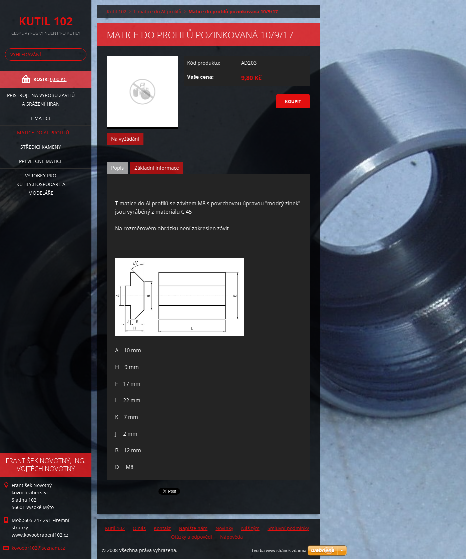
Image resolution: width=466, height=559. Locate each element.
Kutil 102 (116, 11)
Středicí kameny (40, 147)
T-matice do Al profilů (41, 132)
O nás (139, 528)
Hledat (80, 54)
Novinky (224, 528)
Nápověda (231, 537)
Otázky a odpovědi (191, 537)
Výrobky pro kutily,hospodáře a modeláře (40, 184)
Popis (117, 167)
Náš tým (250, 528)
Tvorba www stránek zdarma (278, 550)
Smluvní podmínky (288, 528)
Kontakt (162, 528)
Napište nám (193, 528)
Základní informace (156, 167)
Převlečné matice (41, 161)
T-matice (40, 118)
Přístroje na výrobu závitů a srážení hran (41, 99)
